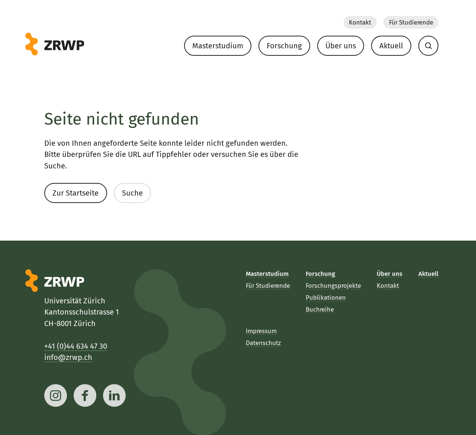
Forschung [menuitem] (284, 45)
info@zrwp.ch (68, 357)
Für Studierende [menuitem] (411, 22)
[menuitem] (428, 45)
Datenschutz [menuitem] (263, 343)
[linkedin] (114, 395)
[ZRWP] (54, 44)
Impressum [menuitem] (261, 330)
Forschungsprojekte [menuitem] (333, 285)
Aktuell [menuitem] (391, 45)
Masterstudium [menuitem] (217, 45)
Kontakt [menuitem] (360, 22)
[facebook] (85, 395)
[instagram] (55, 395)
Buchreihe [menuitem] (320, 309)
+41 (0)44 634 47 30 (75, 345)
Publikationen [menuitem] (326, 297)
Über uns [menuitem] (340, 45)
